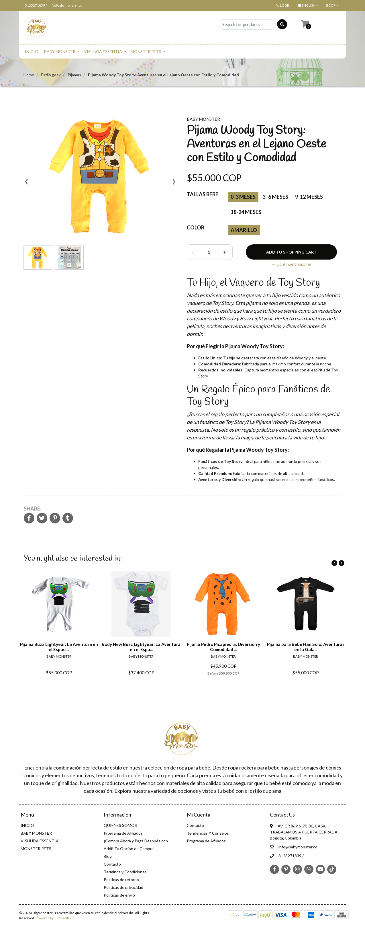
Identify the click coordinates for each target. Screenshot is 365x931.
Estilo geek (51, 74)
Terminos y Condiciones (125, 871)
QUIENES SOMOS (120, 825)
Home (28, 74)
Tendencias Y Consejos (208, 833)
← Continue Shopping (291, 264)
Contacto (112, 864)
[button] (307, 5)
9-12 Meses (309, 197)
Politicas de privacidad (123, 887)
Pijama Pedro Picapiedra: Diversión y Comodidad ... (223, 647)
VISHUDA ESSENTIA (103, 51)
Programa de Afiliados (123, 833)
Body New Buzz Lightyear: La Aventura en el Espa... (141, 647)
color (195, 227)
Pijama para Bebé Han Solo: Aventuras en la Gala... (305, 647)
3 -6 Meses (275, 197)
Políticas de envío (119, 895)
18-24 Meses (246, 212)
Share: (32, 508)
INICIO (31, 51)
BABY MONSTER (59, 51)
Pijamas (74, 74)
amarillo (244, 230)
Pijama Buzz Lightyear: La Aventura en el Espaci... (59, 647)
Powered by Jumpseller (53, 918)
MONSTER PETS (146, 51)
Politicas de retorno (121, 879)
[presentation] (26, 183)
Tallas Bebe (202, 194)
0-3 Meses (243, 197)
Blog (108, 856)
